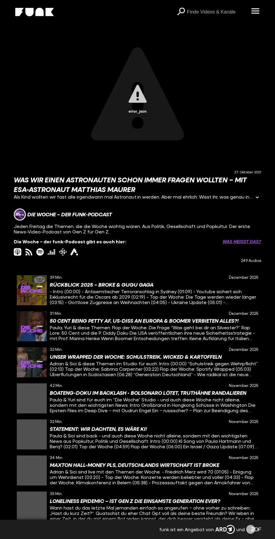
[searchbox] (217, 12)
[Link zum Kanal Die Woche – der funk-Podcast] (63, 215)
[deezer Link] (51, 252)
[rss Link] (29, 252)
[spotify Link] (40, 252)
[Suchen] (181, 12)
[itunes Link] (17, 252)
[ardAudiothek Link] (74, 252)
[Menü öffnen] (255, 11)
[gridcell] (137, 290)
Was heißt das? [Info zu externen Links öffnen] (242, 241)
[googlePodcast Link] (63, 252)
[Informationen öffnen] (257, 198)
